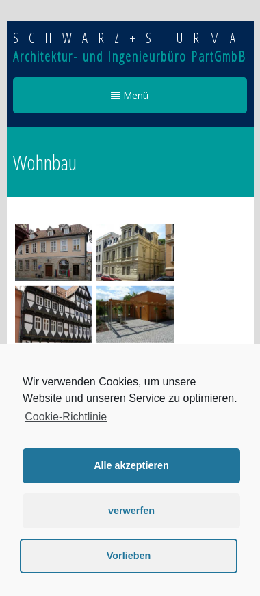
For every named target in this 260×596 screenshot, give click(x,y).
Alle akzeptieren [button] (131, 465)
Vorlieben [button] (129, 555)
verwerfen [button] (131, 510)
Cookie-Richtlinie (66, 416)
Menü (129, 95)
